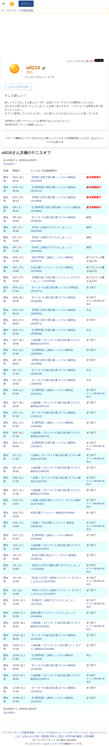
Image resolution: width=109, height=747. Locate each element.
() (53, 512)
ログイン (26, 3)
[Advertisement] (23, 33)
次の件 (8, 164)
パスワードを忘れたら (48, 732)
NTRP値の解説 (74, 736)
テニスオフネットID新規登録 (17, 10)
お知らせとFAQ (30, 736)
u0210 (34, 138)
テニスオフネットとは (75, 732)
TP (52, 77)
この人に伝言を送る (18, 86)
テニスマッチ (54, 743)
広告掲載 (89, 736)
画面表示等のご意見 (52, 736)
